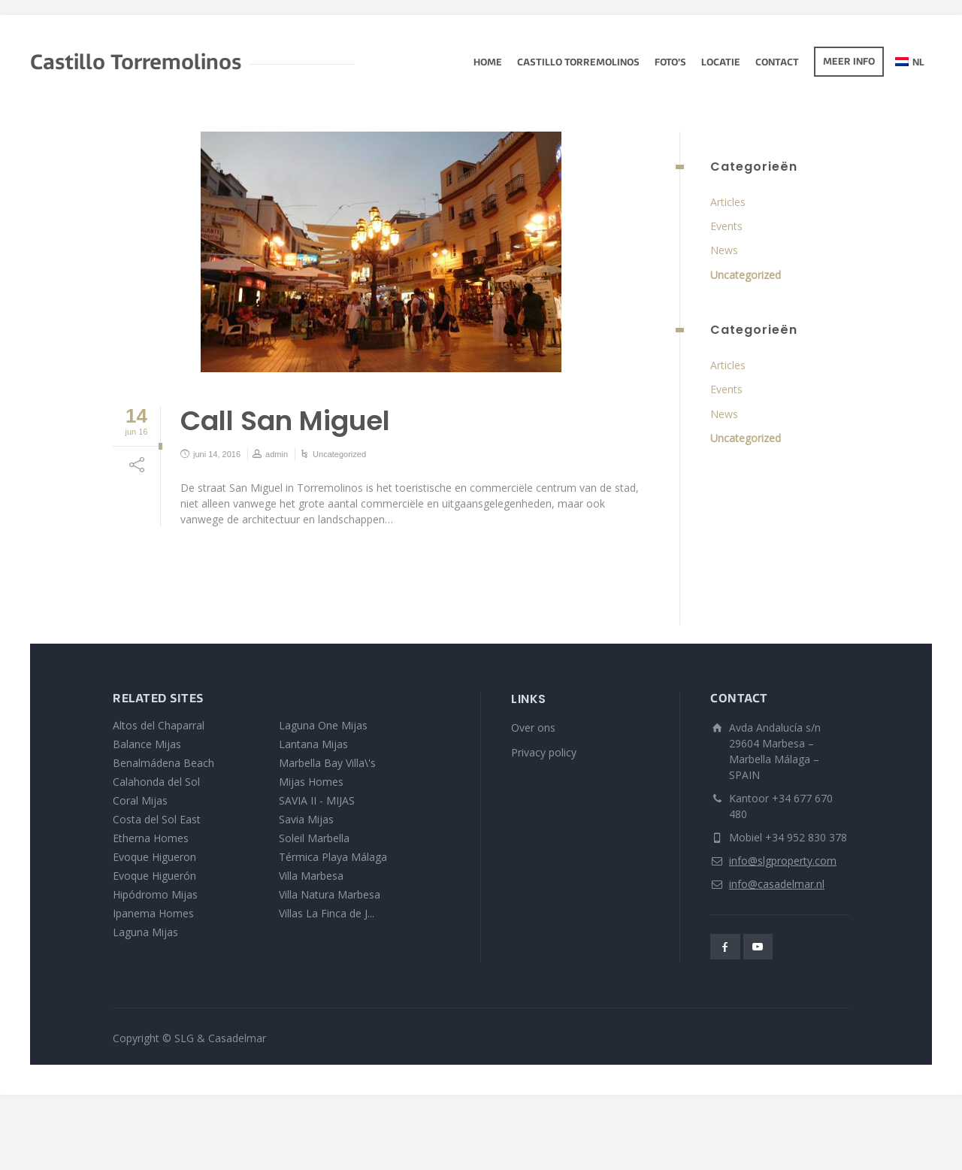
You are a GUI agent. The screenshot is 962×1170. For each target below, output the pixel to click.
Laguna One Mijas (323, 725)
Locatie (720, 63)
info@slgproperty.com (782, 860)
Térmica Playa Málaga (333, 857)
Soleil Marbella (314, 838)
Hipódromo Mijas (155, 894)
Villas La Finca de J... (326, 913)
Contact (777, 63)
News (724, 250)
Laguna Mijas (145, 932)
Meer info (849, 62)
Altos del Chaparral (158, 725)
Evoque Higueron (154, 857)
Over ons (533, 727)
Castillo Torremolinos (578, 63)
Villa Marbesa (311, 875)
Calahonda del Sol (156, 781)
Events (726, 226)
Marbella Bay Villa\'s (327, 763)
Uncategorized (339, 454)
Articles (728, 202)
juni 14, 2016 (216, 454)
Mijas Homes (311, 781)
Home (487, 63)
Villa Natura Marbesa (329, 894)
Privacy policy (543, 752)
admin (276, 454)
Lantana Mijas (313, 744)
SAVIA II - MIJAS (317, 800)
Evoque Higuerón (154, 875)
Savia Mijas (306, 819)
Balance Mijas (147, 744)
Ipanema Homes (153, 913)
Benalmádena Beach (163, 763)
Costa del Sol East (157, 819)
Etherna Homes (151, 838)
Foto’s (670, 63)
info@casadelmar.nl (776, 884)
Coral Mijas (140, 800)
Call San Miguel (285, 421)
